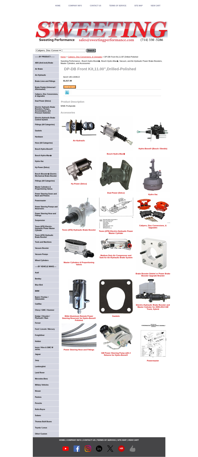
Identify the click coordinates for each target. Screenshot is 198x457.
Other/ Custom (41, 434)
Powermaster (153, 361)
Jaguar (38, 354)
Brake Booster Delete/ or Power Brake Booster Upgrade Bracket (153, 275)
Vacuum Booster (42, 248)
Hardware (39, 137)
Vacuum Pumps (41, 254)
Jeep (37, 360)
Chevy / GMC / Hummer (44, 310)
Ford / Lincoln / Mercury (45, 329)
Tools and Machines (43, 242)
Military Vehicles (42, 385)
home (57, 6)
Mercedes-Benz (41, 379)
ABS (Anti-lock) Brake (44, 63)
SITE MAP (138, 6)
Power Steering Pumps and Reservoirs (46, 208)
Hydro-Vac (153, 194)
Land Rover (40, 373)
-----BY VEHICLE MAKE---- (45, 266)
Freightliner (40, 335)
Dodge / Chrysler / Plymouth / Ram (42, 317)
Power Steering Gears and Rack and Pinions (46, 195)
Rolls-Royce (40, 409)
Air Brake (39, 69)
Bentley (38, 279)
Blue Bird (39, 285)
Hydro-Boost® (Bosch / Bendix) (153, 149)
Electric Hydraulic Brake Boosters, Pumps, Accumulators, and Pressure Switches (45, 110)
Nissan (38, 391)
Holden (38, 341)
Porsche (38, 403)
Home (63, 57)
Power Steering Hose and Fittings (79, 350)
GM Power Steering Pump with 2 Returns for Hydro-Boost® (116, 354)
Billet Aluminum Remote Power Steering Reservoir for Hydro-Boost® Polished (79, 318)
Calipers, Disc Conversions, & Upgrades (85, 57)
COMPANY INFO (75, 6)
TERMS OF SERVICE (117, 6)
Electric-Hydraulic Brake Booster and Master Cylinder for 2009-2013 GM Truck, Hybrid (153, 307)
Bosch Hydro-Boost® (44, 149)
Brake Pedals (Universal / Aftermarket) (45, 88)
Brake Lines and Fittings (45, 81)
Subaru (38, 415)
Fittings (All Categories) (45, 125)
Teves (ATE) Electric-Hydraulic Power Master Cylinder (116, 232)
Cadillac (38, 304)
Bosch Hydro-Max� (116, 154)
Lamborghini (40, 366)
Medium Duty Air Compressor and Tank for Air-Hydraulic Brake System (115, 256)
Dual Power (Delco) (116, 193)
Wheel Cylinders (42, 260)
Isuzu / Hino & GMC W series (44, 348)
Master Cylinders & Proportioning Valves (79, 263)
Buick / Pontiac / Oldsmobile (41, 298)
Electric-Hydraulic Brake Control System (45, 119)
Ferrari (38, 323)
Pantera (38, 397)
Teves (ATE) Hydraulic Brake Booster (79, 230)
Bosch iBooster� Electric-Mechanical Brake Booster (46, 175)
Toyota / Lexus (41, 428)
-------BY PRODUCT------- (45, 57)
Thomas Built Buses (43, 422)
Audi (37, 273)
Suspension (40, 220)
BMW (37, 291)
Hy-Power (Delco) (79, 184)
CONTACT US (95, 6)
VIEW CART (155, 6)
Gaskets (116, 316)
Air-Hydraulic (79, 141)
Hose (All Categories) (44, 143)
